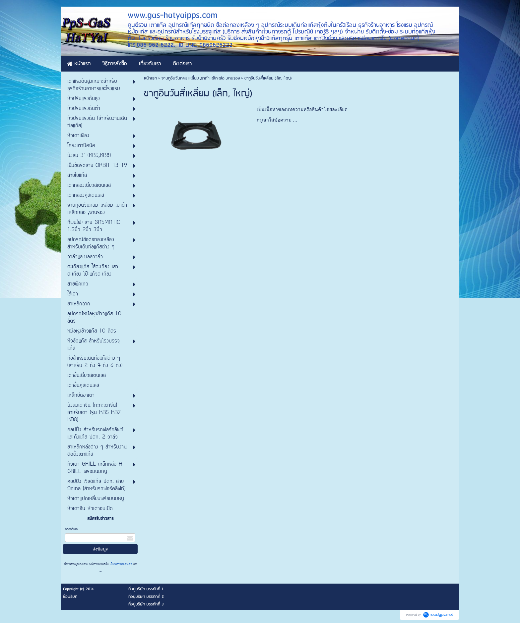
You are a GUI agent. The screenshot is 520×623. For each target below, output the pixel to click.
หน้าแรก (150, 78)
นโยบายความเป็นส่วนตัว (120, 564)
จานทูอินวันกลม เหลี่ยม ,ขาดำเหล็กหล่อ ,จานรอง (201, 78)
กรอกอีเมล (71, 529)
